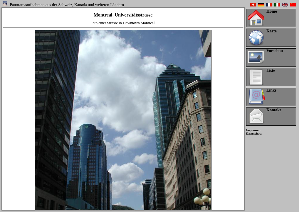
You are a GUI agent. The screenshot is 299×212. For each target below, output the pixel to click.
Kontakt (273, 110)
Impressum (253, 130)
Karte (271, 31)
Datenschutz (254, 133)
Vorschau (274, 51)
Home (271, 11)
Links (271, 90)
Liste (270, 70)
